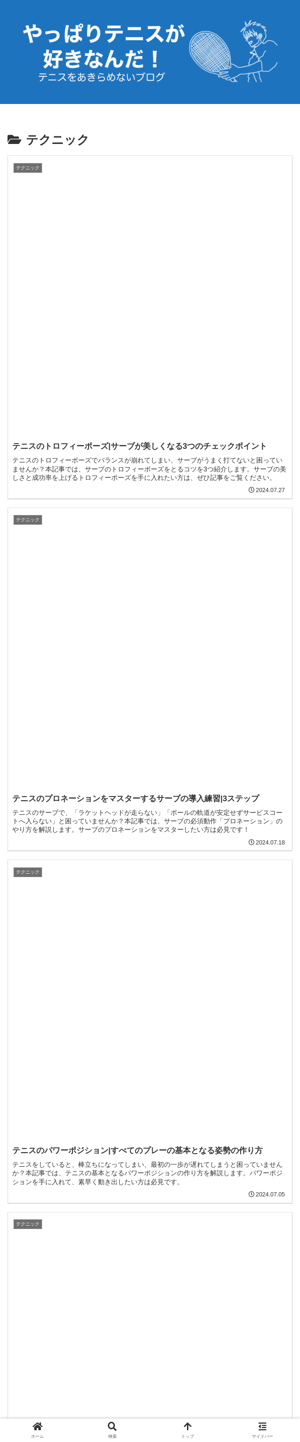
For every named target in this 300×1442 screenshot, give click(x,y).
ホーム (53, 1412)
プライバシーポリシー (150, 1412)
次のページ (150, 1110)
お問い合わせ (248, 1412)
